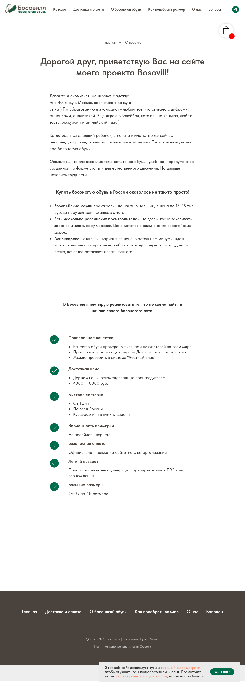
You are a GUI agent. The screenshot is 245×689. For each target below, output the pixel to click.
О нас (192, 611)
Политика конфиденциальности (116, 646)
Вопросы (215, 9)
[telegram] (235, 9)
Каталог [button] (59, 9)
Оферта (145, 646)
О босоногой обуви (126, 9)
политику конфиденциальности (141, 676)
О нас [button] (197, 9)
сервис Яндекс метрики (180, 667)
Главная (110, 42)
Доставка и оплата (88, 9)
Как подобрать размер (166, 9)
